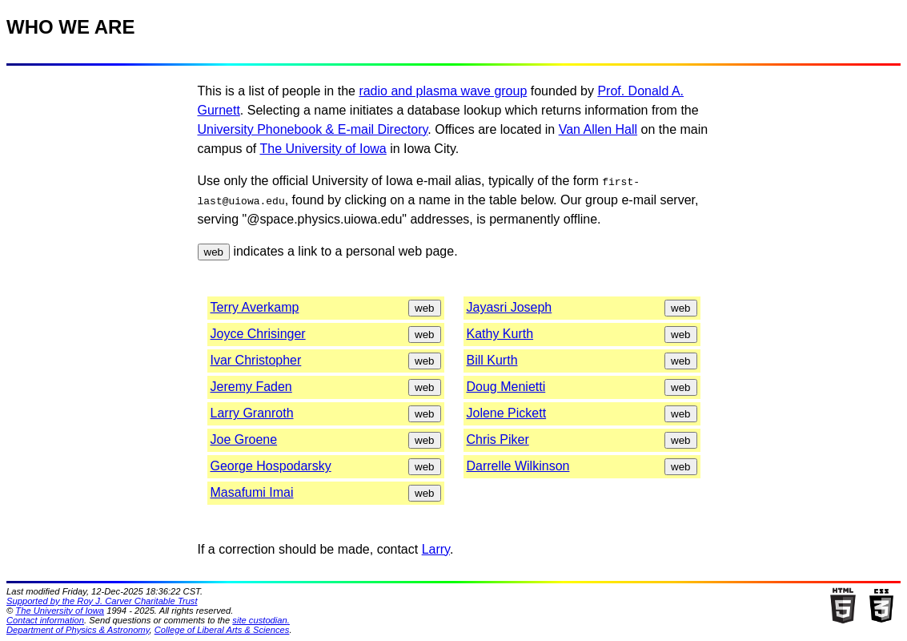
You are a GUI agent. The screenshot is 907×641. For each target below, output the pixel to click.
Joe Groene (244, 439)
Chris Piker (498, 439)
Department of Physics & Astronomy (77, 630)
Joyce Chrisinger (258, 334)
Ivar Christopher (256, 360)
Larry (436, 549)
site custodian (259, 620)
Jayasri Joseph (509, 307)
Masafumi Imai (252, 492)
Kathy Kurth (500, 334)
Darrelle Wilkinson (518, 466)
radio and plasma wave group (443, 91)
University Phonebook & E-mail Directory (313, 129)
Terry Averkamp (255, 307)
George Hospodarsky (271, 466)
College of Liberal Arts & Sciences (222, 630)
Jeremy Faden (251, 386)
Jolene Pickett (507, 413)
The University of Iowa (322, 148)
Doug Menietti (506, 386)
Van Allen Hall (598, 129)
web (213, 252)
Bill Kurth (492, 360)
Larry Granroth (252, 413)
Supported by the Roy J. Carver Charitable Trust (102, 601)
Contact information (45, 620)
